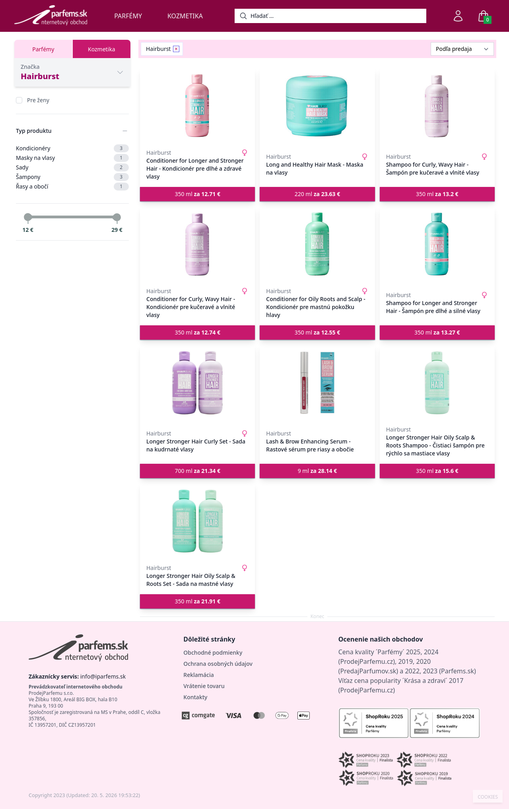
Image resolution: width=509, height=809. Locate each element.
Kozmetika (185, 16)
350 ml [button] (197, 194)
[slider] (28, 217)
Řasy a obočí (72, 187)
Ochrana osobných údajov (218, 663)
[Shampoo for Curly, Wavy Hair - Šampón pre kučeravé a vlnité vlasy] (437, 106)
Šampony (72, 177)
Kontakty (195, 697)
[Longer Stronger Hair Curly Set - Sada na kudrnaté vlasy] (197, 382)
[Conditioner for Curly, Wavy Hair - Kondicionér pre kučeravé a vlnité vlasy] (197, 244)
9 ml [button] (317, 471)
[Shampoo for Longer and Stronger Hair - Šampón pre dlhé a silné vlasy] (437, 244)
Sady (72, 167)
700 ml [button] (197, 471)
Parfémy (128, 16)
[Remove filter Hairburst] (176, 49)
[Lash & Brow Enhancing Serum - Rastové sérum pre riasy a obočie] (317, 382)
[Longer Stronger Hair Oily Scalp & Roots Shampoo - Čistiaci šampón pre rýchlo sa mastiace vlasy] (437, 382)
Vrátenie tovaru (203, 686)
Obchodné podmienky (212, 652)
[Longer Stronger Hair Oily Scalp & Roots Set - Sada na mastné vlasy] (197, 521)
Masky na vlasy (72, 158)
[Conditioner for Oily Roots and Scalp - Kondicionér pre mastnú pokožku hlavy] (317, 244)
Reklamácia (198, 675)
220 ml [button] (317, 194)
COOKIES (488, 797)
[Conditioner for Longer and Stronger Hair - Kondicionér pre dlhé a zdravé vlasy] (197, 106)
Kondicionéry (72, 148)
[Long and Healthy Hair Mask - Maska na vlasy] (317, 106)
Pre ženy (38, 100)
